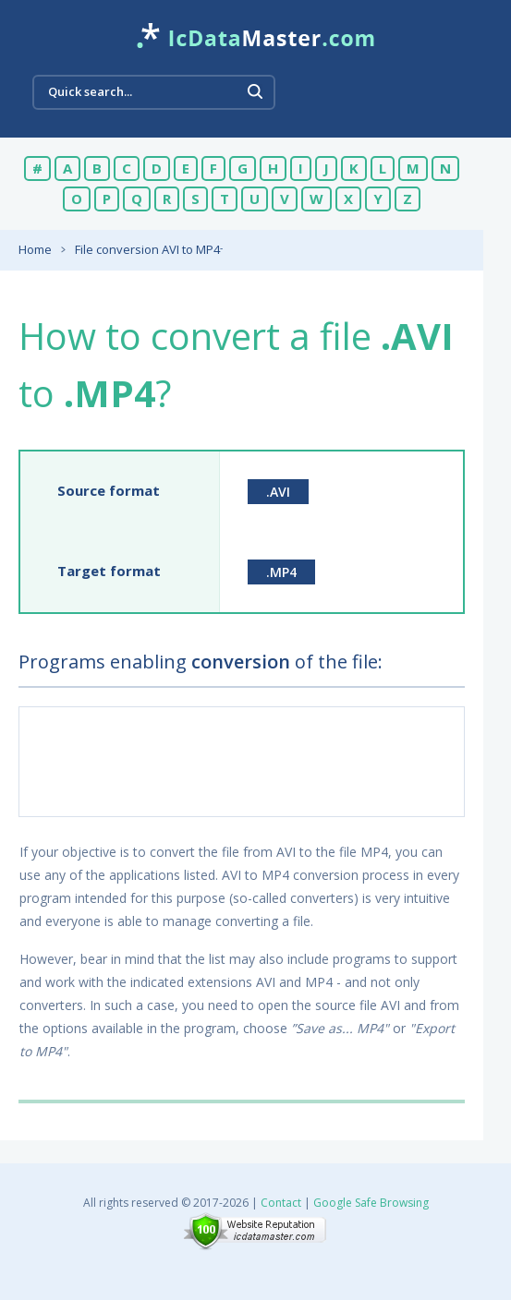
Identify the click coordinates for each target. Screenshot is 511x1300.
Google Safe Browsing (371, 1202)
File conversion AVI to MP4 (147, 249)
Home (35, 249)
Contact (281, 1202)
